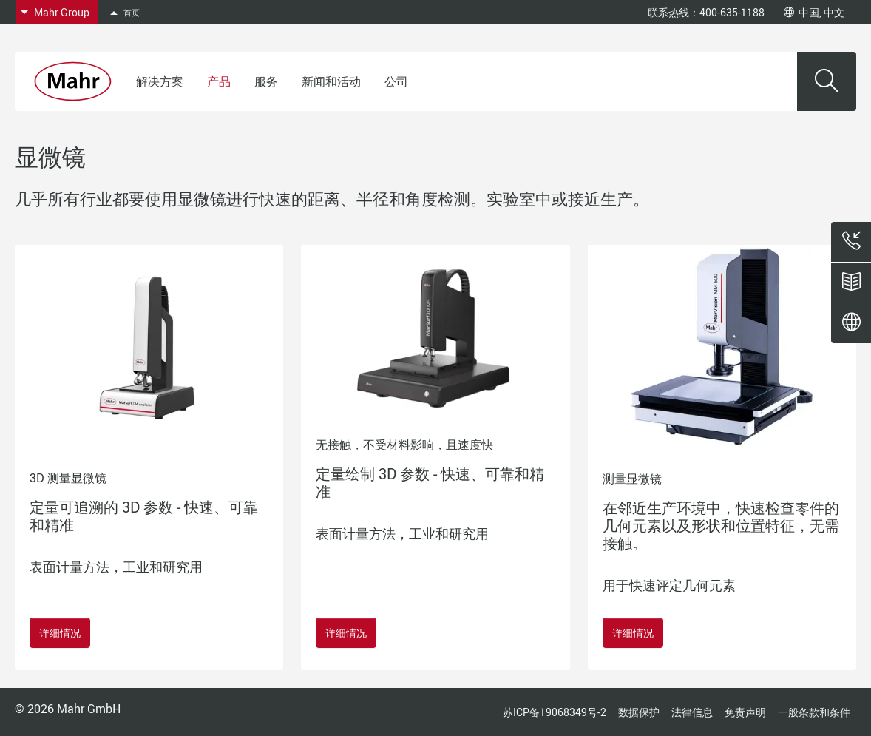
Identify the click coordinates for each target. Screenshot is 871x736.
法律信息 (692, 712)
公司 (396, 81)
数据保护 (639, 712)
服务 (266, 81)
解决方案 (159, 81)
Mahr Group (61, 12)
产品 (219, 81)
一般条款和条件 (814, 712)
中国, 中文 (814, 12)
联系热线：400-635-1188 (706, 12)
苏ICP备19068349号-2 (554, 712)
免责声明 (745, 712)
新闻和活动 (331, 81)
